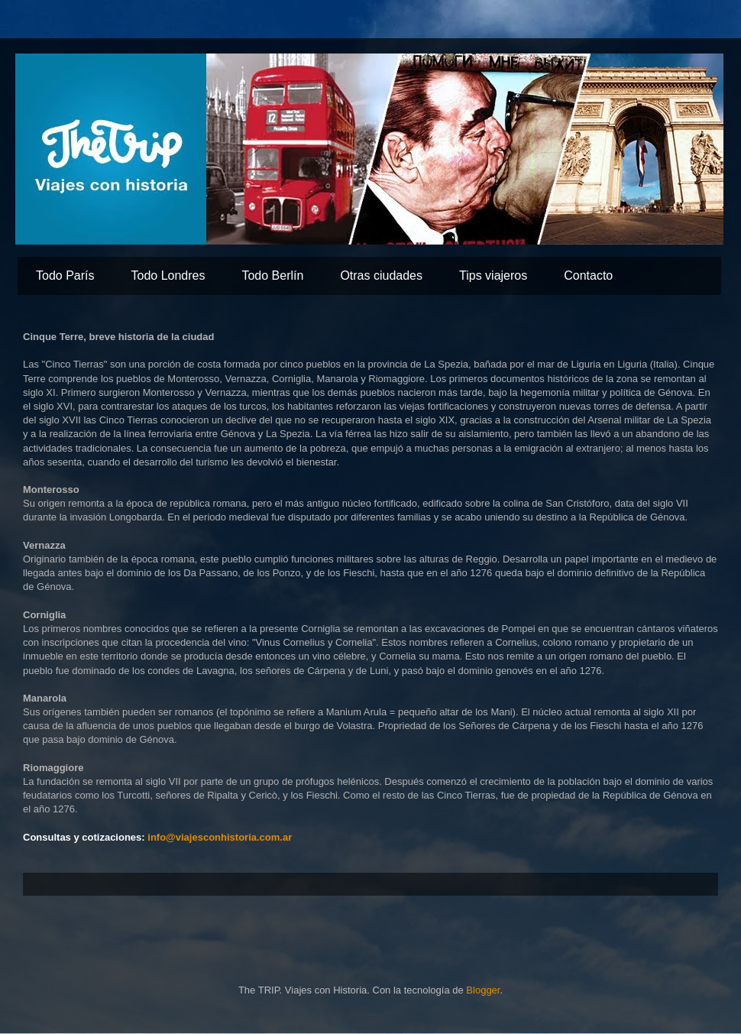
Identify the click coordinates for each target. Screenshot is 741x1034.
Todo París (65, 275)
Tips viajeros (493, 275)
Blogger (483, 990)
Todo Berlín (272, 275)
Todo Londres (168, 275)
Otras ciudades (381, 275)
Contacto (588, 275)
